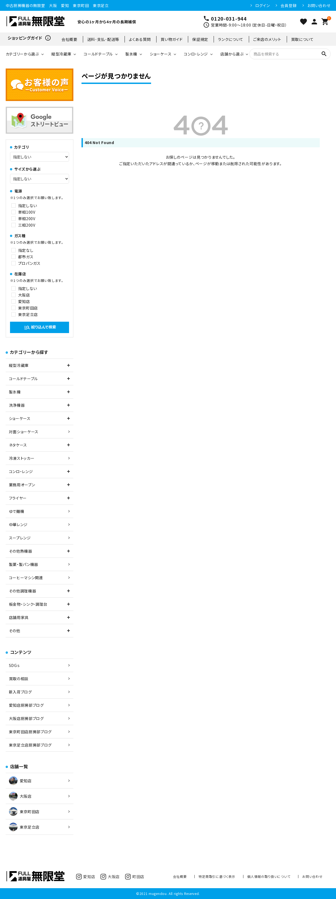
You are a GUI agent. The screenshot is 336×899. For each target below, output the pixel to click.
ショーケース (160, 54)
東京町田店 (28, 308)
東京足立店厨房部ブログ (30, 745)
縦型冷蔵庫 (61, 54)
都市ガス (26, 256)
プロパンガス (29, 263)
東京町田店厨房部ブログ (30, 731)
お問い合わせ (318, 5)
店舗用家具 (19, 617)
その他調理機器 (22, 591)
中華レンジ (18, 524)
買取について (302, 39)
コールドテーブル (98, 54)
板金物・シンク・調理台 (28, 604)
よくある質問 (140, 39)
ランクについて (230, 39)
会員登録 (288, 5)
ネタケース (18, 445)
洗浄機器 (17, 405)
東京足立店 (28, 314)
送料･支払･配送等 (103, 39)
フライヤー (18, 498)
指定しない (27, 205)
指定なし (26, 250)
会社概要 (69, 39)
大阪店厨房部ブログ (26, 718)
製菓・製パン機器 (23, 564)
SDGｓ (14, 665)
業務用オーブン (22, 484)
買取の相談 (19, 678)
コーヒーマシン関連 (26, 577)
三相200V (26, 225)
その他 (14, 630)
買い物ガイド (171, 39)
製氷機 (131, 54)
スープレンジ (20, 537)
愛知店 (24, 301)
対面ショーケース (24, 431)
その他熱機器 (20, 551)
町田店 (134, 876)
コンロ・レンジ (196, 54)
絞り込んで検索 (40, 327)
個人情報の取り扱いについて (268, 876)
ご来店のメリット (267, 39)
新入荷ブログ (20, 692)
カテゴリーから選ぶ (22, 54)
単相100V (26, 212)
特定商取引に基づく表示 (216, 876)
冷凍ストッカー (22, 458)
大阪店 (24, 295)
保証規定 (200, 39)
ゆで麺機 (16, 511)
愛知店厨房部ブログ (26, 705)
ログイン (262, 5)
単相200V (26, 218)
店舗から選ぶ (231, 54)
